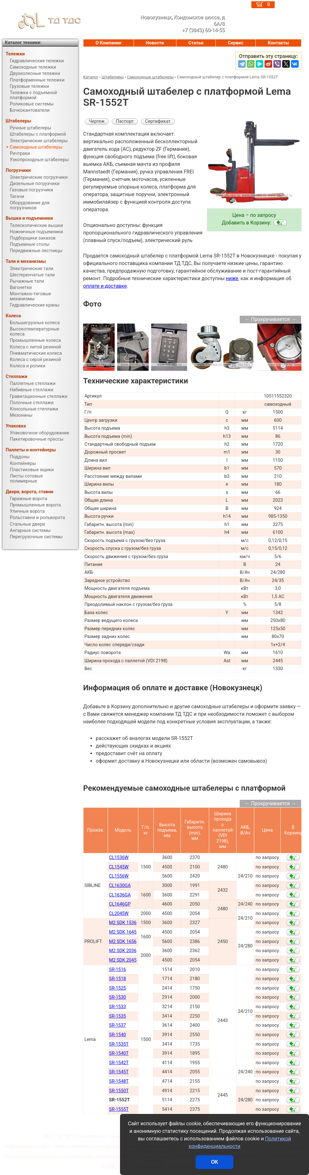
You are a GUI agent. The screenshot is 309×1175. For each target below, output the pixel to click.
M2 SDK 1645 (122, 932)
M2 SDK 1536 (122, 922)
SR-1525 (117, 988)
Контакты (278, 43)
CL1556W (119, 876)
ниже (232, 278)
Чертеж (97, 121)
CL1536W (119, 857)
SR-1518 (117, 978)
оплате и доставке (105, 286)
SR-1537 (117, 1025)
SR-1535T (119, 1044)
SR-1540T (119, 1053)
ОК (214, 1162)
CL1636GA (120, 895)
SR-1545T (119, 1072)
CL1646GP (119, 904)
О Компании (108, 43)
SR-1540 (117, 1034)
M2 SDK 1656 (122, 941)
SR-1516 (117, 969)
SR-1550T (119, 1090)
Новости (155, 43)
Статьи (195, 43)
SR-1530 (117, 997)
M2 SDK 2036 (122, 950)
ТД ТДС (42, 20)
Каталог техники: (23, 42)
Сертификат (158, 121)
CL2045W (119, 913)
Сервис (235, 43)
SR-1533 (117, 1006)
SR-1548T (119, 1081)
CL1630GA (120, 885)
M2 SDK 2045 (122, 960)
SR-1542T (119, 1062)
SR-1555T (119, 1109)
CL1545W (119, 867)
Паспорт (125, 121)
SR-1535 (117, 1016)
